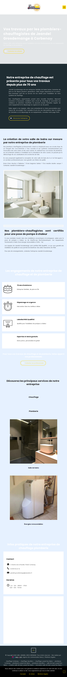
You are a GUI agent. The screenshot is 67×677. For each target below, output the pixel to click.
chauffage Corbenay (12, 661)
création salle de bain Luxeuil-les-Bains (21, 665)
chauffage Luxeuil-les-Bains (44, 661)
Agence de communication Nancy (33, 657)
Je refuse (32, 674)
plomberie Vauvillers (38, 663)
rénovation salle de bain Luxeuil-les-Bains (49, 665)
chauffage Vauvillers (27, 661)
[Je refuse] (64, 672)
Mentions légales (50, 657)
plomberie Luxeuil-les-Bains (21, 663)
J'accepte (23, 674)
